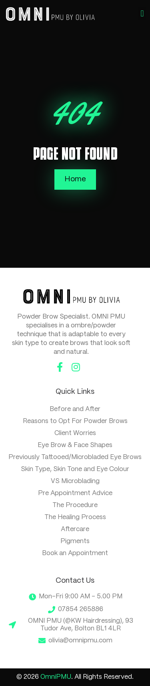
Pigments (75, 541)
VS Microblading (75, 481)
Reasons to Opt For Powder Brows (75, 421)
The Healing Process (75, 517)
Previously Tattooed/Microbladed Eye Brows (75, 457)
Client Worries (75, 433)
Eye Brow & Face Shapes (75, 445)
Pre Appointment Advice (75, 493)
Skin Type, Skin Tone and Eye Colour (75, 469)
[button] (142, 13)
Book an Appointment (75, 553)
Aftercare (75, 529)
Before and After (75, 409)
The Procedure (75, 505)
